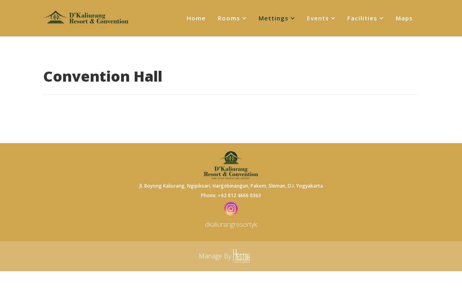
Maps (404, 18)
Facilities (362, 18)
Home (196, 18)
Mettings (274, 18)
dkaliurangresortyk (231, 224)
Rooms (229, 18)
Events (318, 18)
